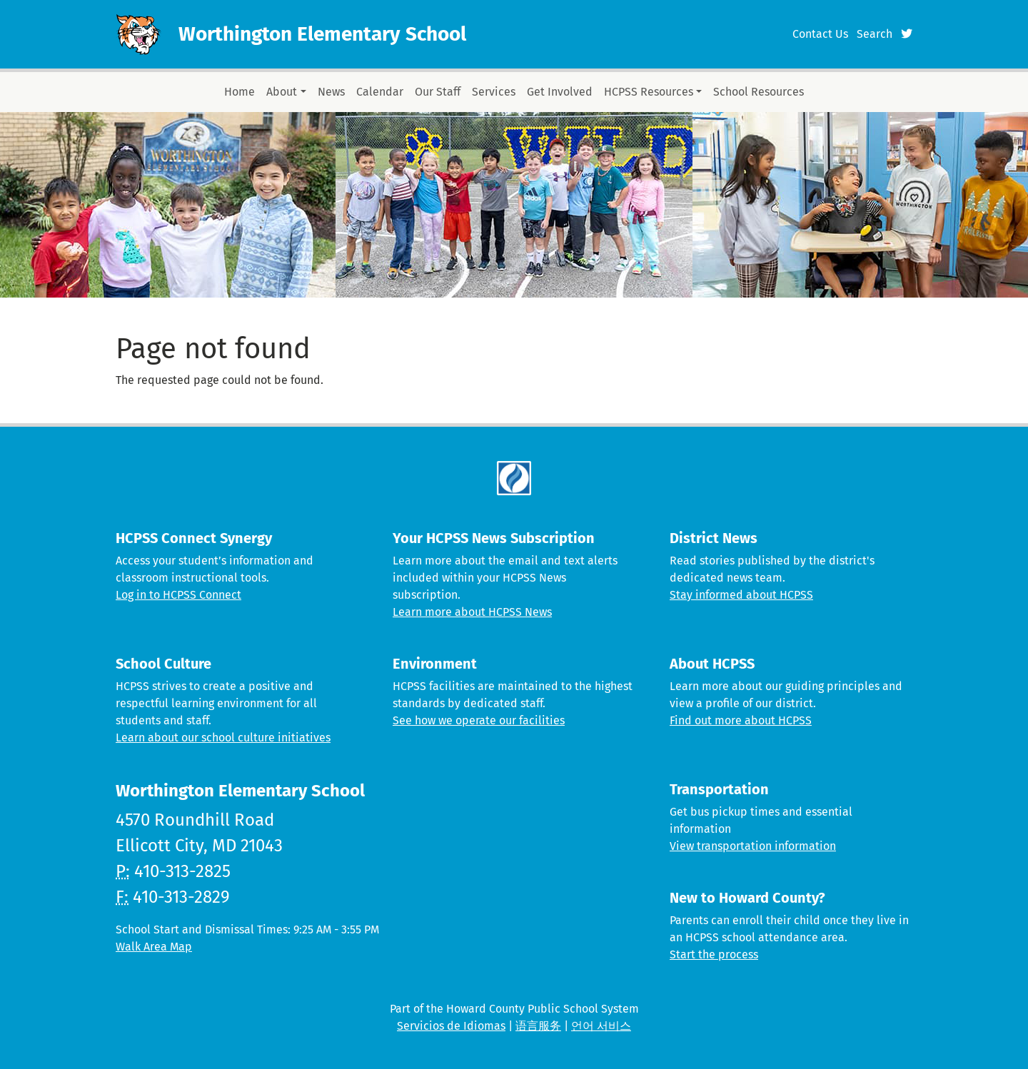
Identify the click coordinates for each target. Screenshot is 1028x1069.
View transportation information (753, 846)
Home (239, 91)
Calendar (379, 91)
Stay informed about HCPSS (741, 595)
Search (874, 34)
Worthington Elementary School (322, 34)
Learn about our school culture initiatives (223, 737)
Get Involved (560, 91)
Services (493, 91)
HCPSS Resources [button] (648, 91)
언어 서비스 (601, 1026)
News (331, 91)
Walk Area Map (154, 946)
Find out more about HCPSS (741, 720)
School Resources (758, 91)
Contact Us (820, 34)
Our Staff (437, 91)
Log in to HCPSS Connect (178, 595)
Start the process (714, 954)
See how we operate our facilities (479, 720)
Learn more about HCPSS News (472, 612)
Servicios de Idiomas (451, 1026)
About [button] (281, 91)
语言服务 (538, 1026)
